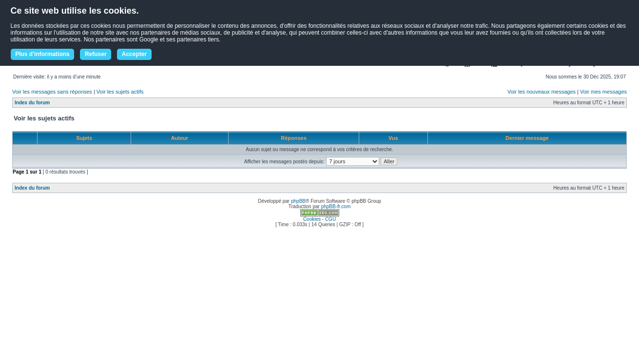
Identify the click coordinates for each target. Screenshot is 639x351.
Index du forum (32, 102)
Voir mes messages (603, 92)
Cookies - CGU (319, 219)
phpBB (298, 201)
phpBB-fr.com (336, 206)
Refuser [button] (96, 54)
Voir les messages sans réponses (52, 92)
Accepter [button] (134, 54)
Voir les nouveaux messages (541, 92)
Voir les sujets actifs (120, 92)
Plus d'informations (42, 54)
